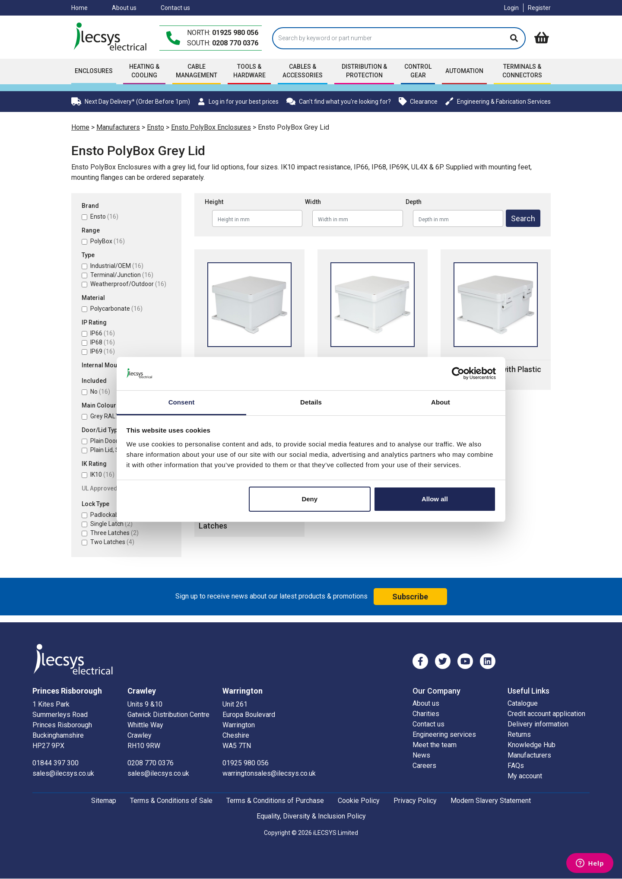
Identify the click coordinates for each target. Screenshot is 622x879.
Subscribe (410, 596)
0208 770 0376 (235, 43)
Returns (519, 734)
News (421, 755)
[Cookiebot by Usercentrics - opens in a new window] (458, 373)
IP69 (102, 351)
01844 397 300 (55, 763)
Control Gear (418, 71)
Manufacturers (118, 127)
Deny (309, 499)
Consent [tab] (181, 402)
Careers (424, 765)
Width (313, 201)
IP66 (102, 333)
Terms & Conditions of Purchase (275, 800)
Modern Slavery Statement (491, 800)
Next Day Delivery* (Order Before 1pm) (130, 101)
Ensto (155, 127)
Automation (464, 70)
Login (511, 7)
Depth (414, 201)
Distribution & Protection (364, 71)
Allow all (435, 499)
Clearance (418, 101)
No (100, 391)
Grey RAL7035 (116, 416)
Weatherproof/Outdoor (128, 283)
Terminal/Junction (121, 274)
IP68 (102, 342)
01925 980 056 (235, 33)
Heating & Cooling (144, 71)
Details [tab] (311, 402)
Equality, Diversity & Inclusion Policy (311, 816)
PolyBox (107, 241)
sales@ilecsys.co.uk (63, 773)
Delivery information (538, 724)
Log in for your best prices (238, 101)
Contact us (175, 7)
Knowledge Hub (531, 745)
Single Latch (111, 523)
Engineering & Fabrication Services (498, 101)
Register (539, 7)
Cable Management (196, 71)
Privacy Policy (415, 800)
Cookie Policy (359, 800)
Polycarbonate (116, 308)
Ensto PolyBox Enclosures (211, 127)
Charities (426, 714)
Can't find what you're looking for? (338, 101)
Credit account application (546, 714)
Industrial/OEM (116, 265)
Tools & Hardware (249, 71)
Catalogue (523, 703)
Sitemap (103, 800)
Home (79, 7)
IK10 (102, 474)
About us (124, 7)
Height (214, 201)
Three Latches (114, 532)
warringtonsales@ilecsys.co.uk (269, 773)
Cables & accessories (302, 71)
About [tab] (440, 402)
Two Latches (112, 541)
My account (525, 776)
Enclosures (94, 70)
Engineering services (444, 734)
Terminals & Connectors (522, 71)
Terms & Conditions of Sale (171, 800)
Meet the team (435, 745)
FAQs (516, 765)
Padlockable (111, 514)
